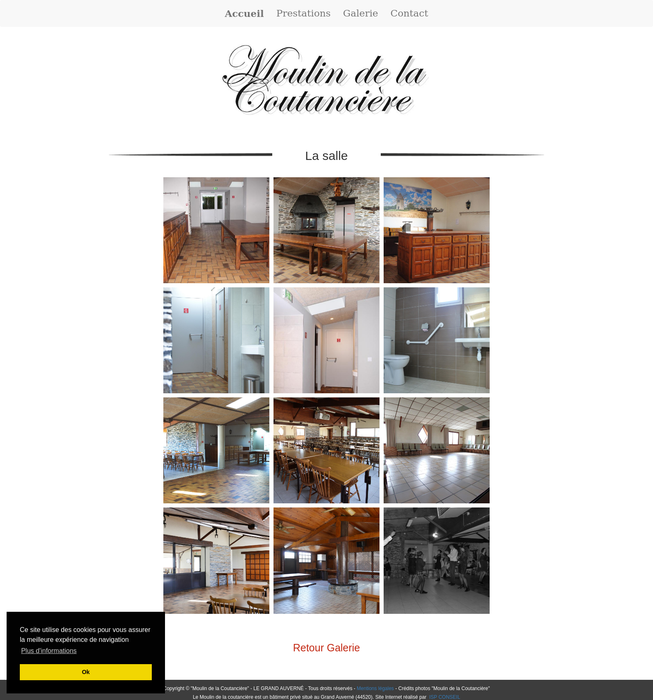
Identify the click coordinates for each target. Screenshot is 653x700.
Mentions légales (375, 688)
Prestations (303, 13)
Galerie (360, 13)
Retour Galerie (326, 647)
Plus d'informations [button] (49, 650)
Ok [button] (86, 672)
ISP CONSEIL (444, 697)
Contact (409, 13)
